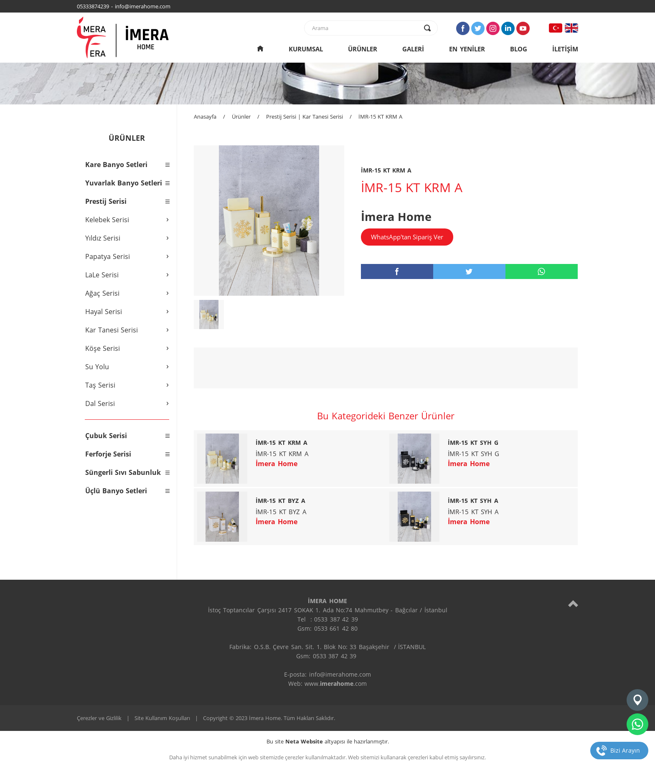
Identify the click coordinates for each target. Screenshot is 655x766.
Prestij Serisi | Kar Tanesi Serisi (304, 116)
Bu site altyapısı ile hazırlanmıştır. (328, 741)
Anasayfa (205, 116)
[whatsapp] (541, 271)
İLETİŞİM (565, 49)
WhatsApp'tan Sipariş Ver (407, 237)
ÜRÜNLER (362, 49)
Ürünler (241, 116)
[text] (365, 28)
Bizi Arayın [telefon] (625, 750)
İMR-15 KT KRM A (380, 116)
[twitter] (469, 271)
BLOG (518, 49)
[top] (573, 603)
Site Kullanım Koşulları (162, 718)
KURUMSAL (306, 49)
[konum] (637, 700)
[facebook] (397, 271)
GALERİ (413, 49)
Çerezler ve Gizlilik (99, 718)
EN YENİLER (467, 49)
